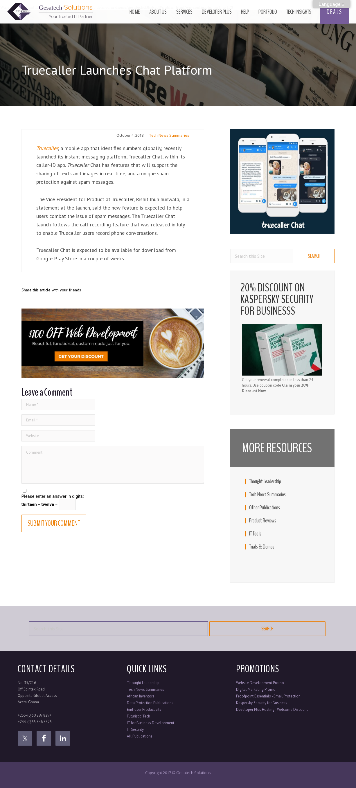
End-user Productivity (144, 709)
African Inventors (140, 696)
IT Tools (255, 534)
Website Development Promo (260, 682)
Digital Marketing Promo (256, 689)
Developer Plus (216, 12)
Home (135, 12)
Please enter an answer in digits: (52, 496)
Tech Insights (298, 12)
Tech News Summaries (169, 135)
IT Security (135, 729)
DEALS (334, 12)
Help (245, 12)
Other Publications (264, 508)
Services (184, 12)
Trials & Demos (261, 547)
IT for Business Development (150, 722)
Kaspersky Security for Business (261, 702)
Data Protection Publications (150, 702)
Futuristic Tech (138, 716)
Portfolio (267, 12)
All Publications (139, 736)
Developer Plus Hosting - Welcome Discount (272, 709)
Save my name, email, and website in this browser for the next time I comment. (103, 491)
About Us (158, 12)
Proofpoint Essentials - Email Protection (268, 696)
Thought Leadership (265, 481)
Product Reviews (262, 521)
